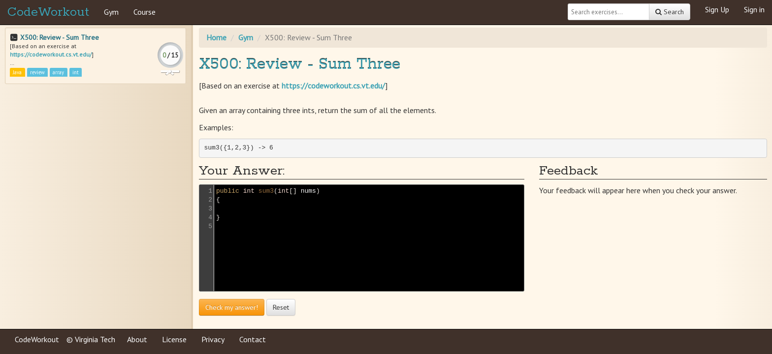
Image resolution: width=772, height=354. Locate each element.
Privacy (213, 339)
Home (216, 37)
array (58, 72)
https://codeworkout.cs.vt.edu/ (51, 54)
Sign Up (717, 9)
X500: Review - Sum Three (59, 37)
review (37, 72)
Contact (252, 339)
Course (144, 12)
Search (669, 11)
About (137, 339)
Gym (111, 12)
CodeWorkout (48, 12)
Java (17, 72)
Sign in (754, 9)
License (174, 339)
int (75, 72)
